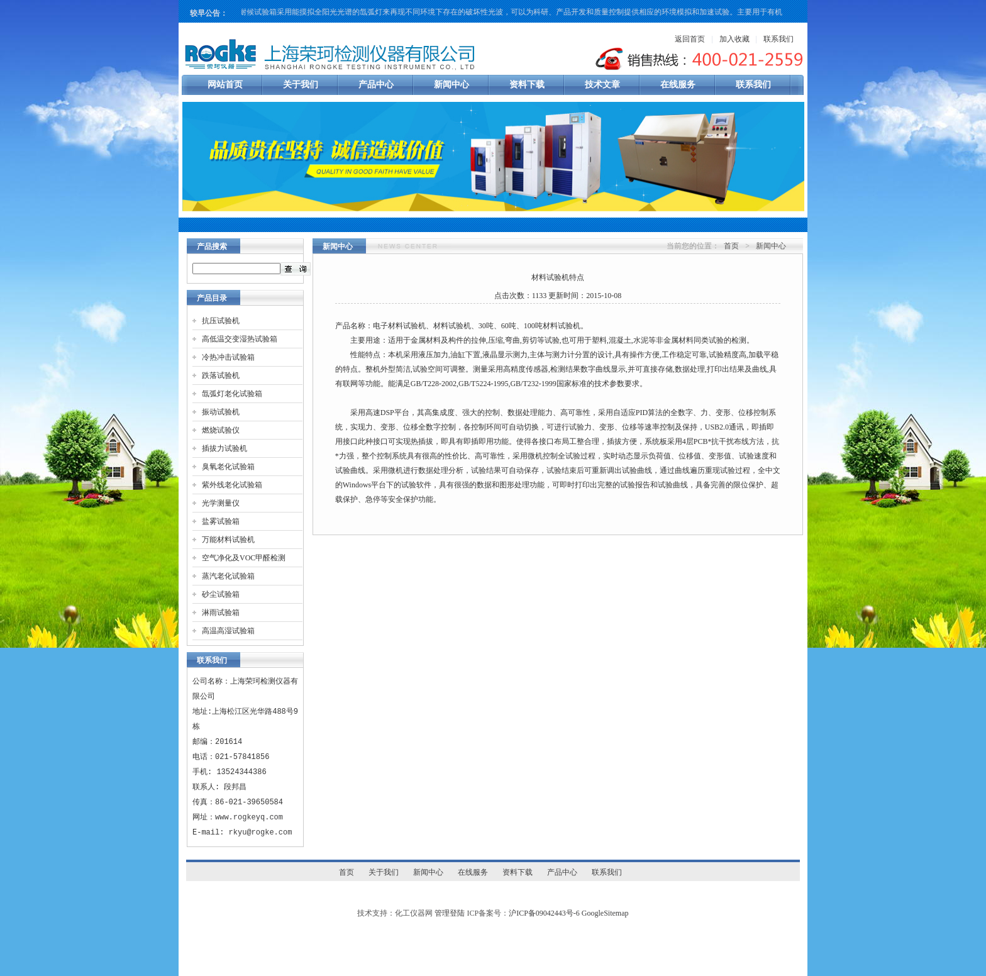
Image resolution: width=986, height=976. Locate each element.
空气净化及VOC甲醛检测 (243, 557)
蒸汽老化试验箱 (228, 576)
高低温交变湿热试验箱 (239, 339)
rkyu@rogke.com (260, 832)
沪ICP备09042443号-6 (544, 913)
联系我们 (778, 39)
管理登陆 (450, 913)
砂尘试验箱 (221, 594)
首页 (731, 245)
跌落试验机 (221, 375)
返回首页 (690, 39)
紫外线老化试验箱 (232, 484)
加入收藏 (734, 39)
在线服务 (677, 84)
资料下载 (527, 84)
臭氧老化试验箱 (228, 466)
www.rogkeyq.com (249, 817)
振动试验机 (221, 412)
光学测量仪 (221, 503)
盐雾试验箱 (221, 521)
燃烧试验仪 (221, 430)
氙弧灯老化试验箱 (232, 393)
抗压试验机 (221, 320)
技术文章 (602, 84)
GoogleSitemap (605, 913)
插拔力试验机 (224, 448)
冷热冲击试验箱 (228, 357)
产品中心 (376, 84)
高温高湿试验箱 (228, 630)
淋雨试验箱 (221, 612)
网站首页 (225, 84)
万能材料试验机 (228, 539)
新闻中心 (451, 84)
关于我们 (300, 84)
